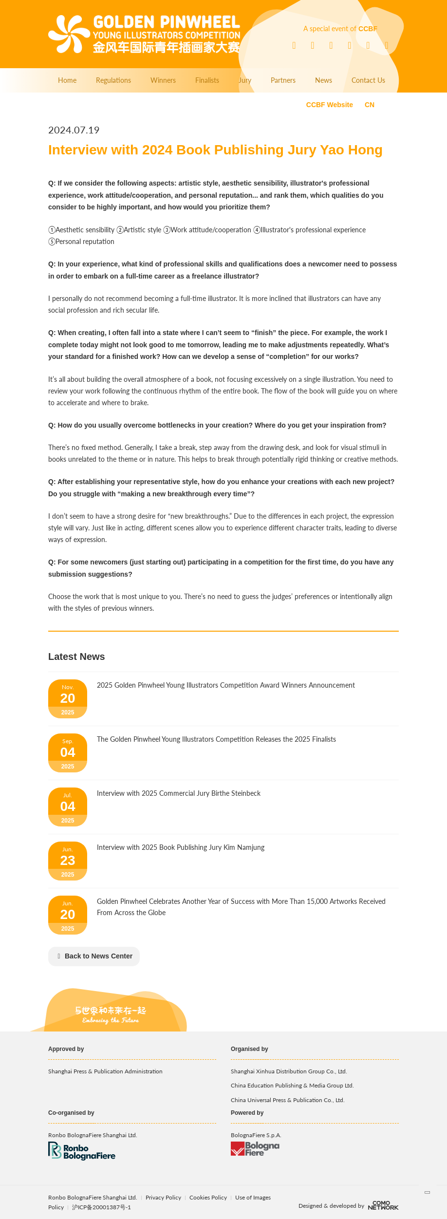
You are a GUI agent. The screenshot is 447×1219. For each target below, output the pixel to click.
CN (369, 105)
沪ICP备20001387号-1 (101, 1207)
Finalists (207, 80)
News (323, 80)
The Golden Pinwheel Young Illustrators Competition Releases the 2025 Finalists (216, 739)
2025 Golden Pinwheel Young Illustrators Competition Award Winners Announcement (226, 685)
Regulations (113, 80)
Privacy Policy (163, 1197)
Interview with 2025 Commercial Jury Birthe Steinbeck (179, 793)
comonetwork (383, 1205)
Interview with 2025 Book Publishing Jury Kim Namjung (180, 847)
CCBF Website (329, 105)
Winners (163, 80)
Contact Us (368, 80)
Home (67, 80)
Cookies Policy (208, 1197)
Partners (283, 80)
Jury (245, 80)
